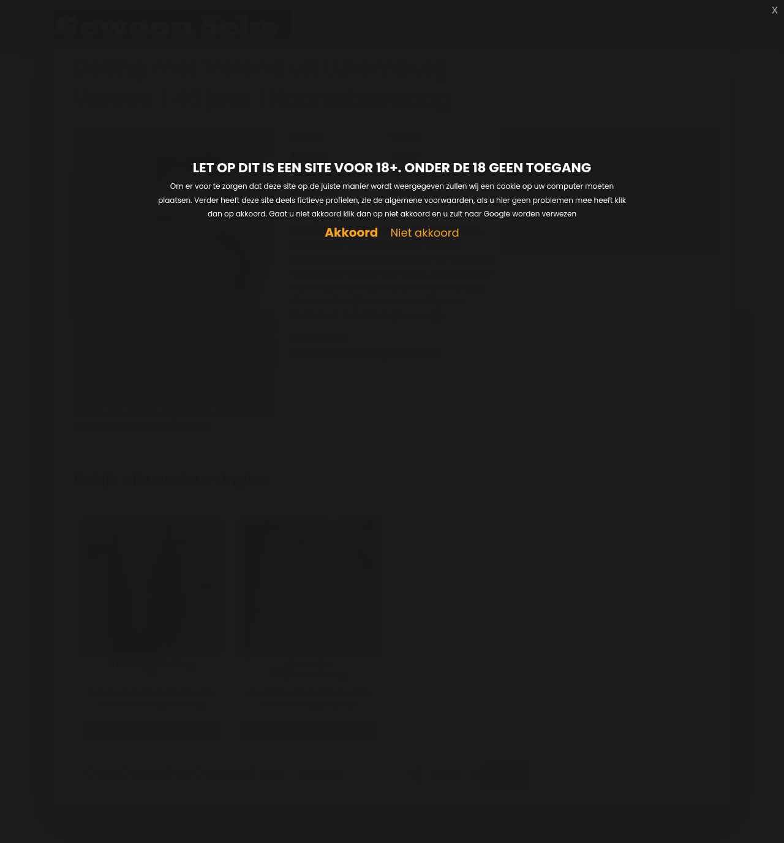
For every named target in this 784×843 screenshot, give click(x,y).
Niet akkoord (424, 233)
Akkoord (351, 233)
